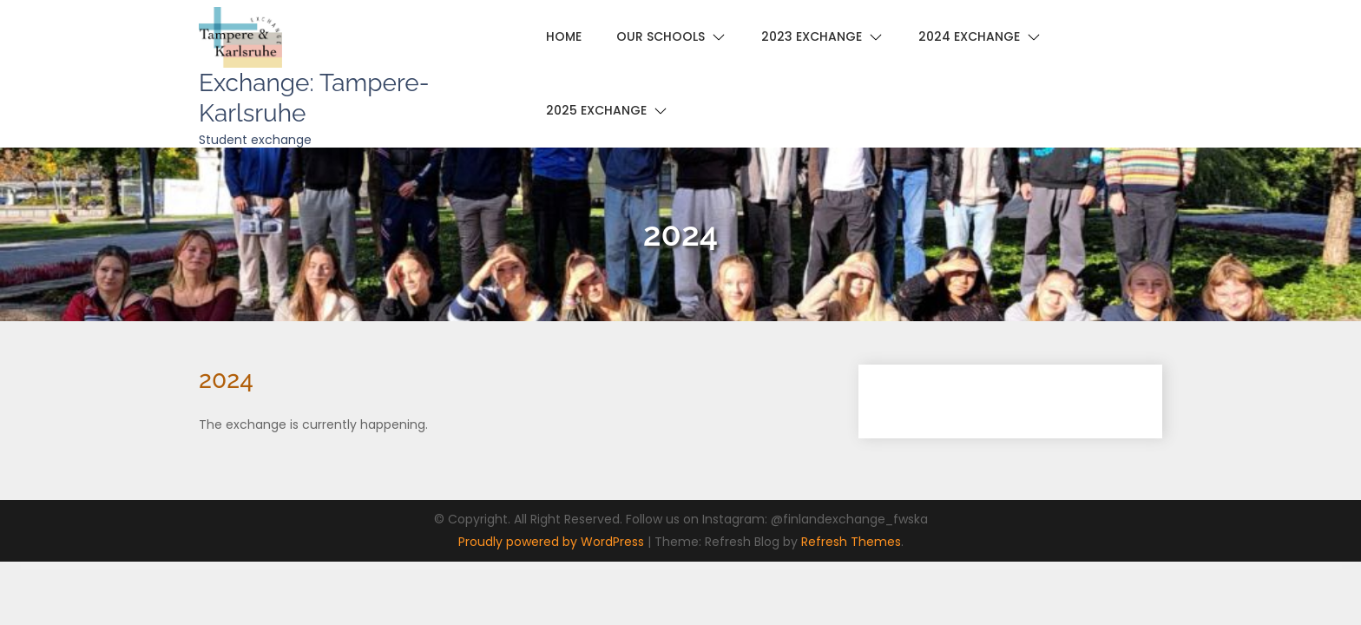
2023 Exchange (811, 36)
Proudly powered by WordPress (553, 541)
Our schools (660, 36)
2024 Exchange (969, 36)
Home (564, 36)
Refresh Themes (851, 541)
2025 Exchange (596, 110)
